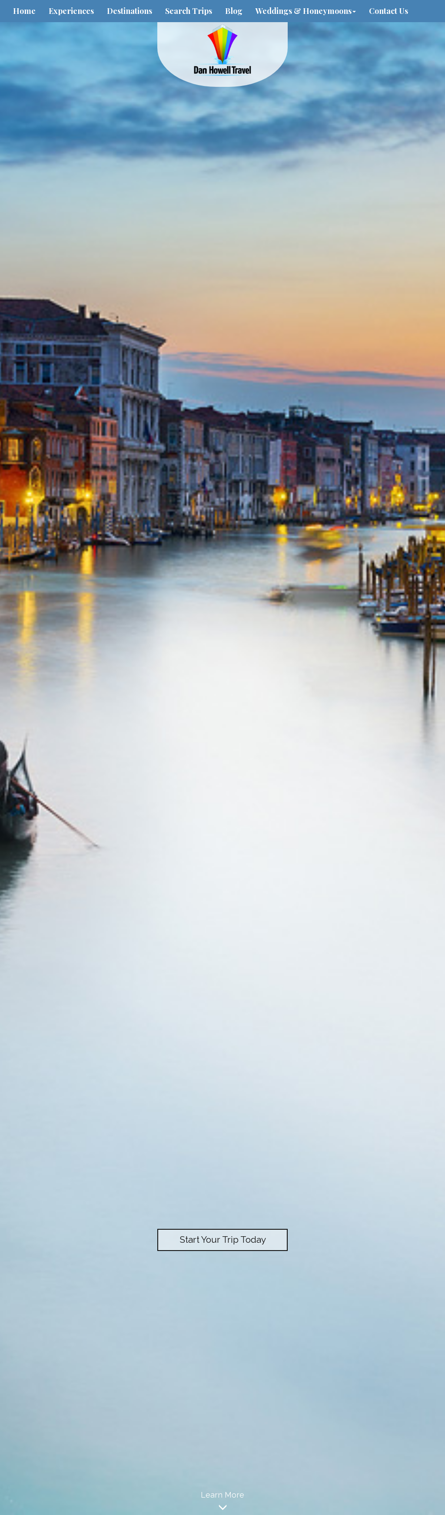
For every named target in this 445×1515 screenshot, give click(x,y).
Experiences (71, 11)
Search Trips (188, 11)
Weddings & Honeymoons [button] (306, 11)
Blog (233, 11)
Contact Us (388, 11)
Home (24, 11)
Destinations (129, 11)
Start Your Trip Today (222, 1239)
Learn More (222, 1502)
